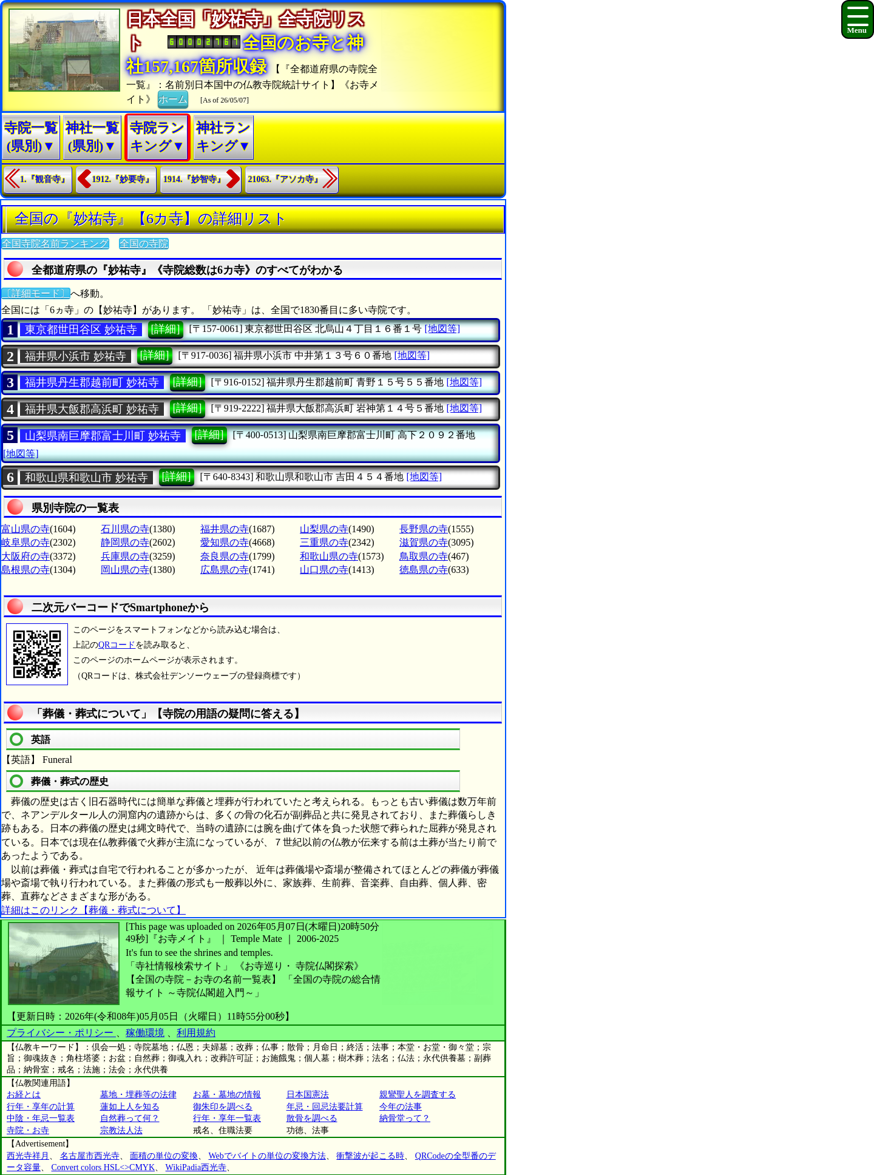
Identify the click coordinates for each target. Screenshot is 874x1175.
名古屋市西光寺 (90, 1155)
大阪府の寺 (25, 556)
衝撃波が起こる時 (370, 1155)
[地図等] (442, 328)
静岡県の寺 (125, 542)
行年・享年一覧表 (227, 1118)
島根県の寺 (25, 569)
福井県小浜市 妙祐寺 (75, 356)
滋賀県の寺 (423, 542)
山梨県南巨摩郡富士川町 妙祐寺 (103, 436)
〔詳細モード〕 (36, 293)
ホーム (173, 98)
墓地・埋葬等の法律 (138, 1094)
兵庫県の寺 (125, 556)
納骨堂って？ (404, 1118)
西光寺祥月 (28, 1155)
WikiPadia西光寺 (196, 1167)
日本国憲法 (307, 1094)
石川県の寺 (125, 529)
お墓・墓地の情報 (227, 1094)
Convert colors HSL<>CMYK (103, 1167)
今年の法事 (400, 1106)
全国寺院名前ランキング (55, 244)
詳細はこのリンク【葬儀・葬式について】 (93, 910)
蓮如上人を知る (130, 1106)
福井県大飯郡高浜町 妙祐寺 (92, 409)
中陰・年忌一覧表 (41, 1118)
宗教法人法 (121, 1130)
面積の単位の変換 (164, 1155)
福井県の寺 (224, 529)
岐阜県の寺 (25, 542)
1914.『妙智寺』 (194, 179)
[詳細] (165, 329)
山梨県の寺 (324, 529)
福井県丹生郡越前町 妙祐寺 (92, 382)
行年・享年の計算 (41, 1106)
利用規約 (196, 1033)
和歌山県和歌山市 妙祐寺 (86, 478)
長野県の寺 (423, 529)
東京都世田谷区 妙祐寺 (81, 329)
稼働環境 (145, 1033)
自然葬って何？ (130, 1118)
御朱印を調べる (222, 1106)
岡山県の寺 (125, 569)
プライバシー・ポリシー (61, 1033)
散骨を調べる (311, 1118)
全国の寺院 (144, 244)
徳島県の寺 (423, 569)
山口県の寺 (324, 569)
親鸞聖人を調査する (417, 1094)
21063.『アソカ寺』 (285, 179)
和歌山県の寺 (329, 556)
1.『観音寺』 (44, 179)
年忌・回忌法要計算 (324, 1106)
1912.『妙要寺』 (123, 179)
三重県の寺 (324, 542)
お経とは (24, 1094)
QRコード (116, 644)
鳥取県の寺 (423, 556)
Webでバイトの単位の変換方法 (267, 1155)
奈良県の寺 (224, 556)
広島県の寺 (224, 569)
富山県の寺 (25, 529)
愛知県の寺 (224, 542)
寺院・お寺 (28, 1130)
